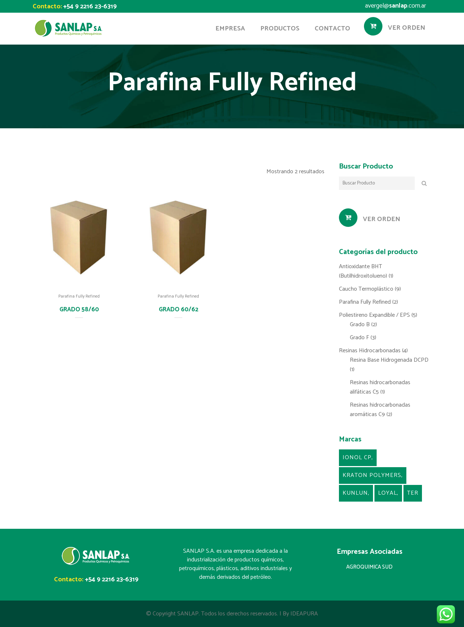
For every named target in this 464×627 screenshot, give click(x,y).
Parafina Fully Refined (79, 296)
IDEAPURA (304, 614)
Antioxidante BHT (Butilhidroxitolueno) (363, 271)
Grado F (359, 337)
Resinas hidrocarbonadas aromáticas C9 (380, 409)
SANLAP (188, 614)
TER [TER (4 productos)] (412, 493)
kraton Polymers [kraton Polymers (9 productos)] (372, 475)
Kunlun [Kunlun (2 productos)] (355, 493)
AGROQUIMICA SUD (369, 567)
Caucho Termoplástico (366, 289)
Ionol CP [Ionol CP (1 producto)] (357, 457)
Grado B (360, 324)
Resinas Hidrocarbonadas (370, 351)
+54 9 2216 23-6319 (90, 6)
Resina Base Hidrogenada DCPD (389, 360)
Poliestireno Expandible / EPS (374, 315)
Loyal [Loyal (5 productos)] (387, 493)
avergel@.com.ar (395, 5)
